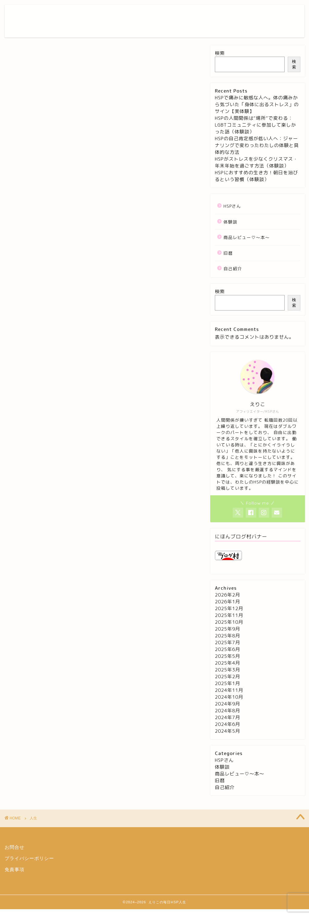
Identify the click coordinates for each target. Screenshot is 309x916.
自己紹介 (232, 268)
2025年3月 (227, 669)
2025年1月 (227, 683)
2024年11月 (229, 690)
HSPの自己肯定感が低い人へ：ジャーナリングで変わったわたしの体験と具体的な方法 (257, 145)
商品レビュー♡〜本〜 (246, 237)
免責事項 (14, 869)
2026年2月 (227, 595)
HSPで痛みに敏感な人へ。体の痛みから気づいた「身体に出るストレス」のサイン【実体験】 (257, 104)
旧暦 (228, 253)
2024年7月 (227, 717)
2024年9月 (227, 704)
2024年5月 (227, 731)
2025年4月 (227, 663)
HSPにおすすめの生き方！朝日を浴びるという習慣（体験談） (256, 176)
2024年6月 (227, 724)
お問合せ (14, 847)
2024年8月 (227, 710)
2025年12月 (229, 608)
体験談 (230, 222)
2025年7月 (227, 642)
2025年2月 (227, 676)
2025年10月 (229, 622)
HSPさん (232, 206)
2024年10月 (229, 697)
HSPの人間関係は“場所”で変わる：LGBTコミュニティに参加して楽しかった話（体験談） (255, 125)
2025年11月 (229, 615)
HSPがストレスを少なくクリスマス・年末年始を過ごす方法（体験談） (256, 162)
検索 (220, 53)
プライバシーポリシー (29, 858)
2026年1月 (227, 601)
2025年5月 (227, 656)
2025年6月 (227, 649)
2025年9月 (227, 629)
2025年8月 (227, 635)
